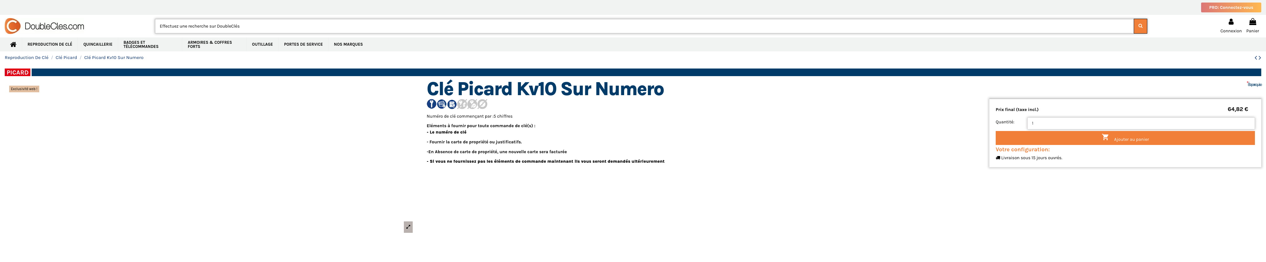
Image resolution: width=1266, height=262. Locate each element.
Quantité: (1005, 122)
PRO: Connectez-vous (1231, 7)
